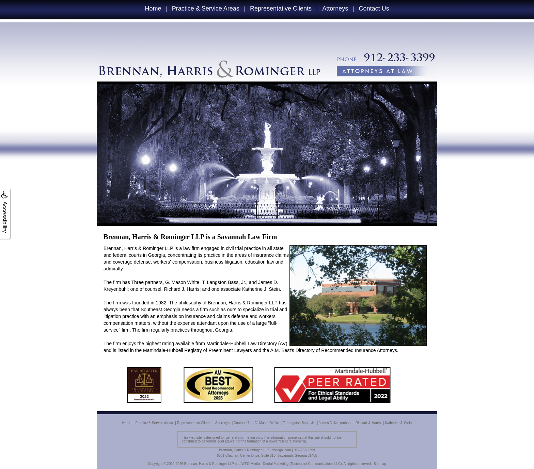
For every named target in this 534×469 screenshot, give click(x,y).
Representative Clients (281, 8)
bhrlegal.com (281, 450)
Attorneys (335, 8)
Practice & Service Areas (205, 8)
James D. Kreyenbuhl (335, 423)
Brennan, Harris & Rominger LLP (209, 464)
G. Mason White (267, 423)
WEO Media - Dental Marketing (264, 464)
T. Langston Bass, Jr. (299, 423)
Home (153, 8)
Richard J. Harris (368, 423)
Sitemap (380, 464)
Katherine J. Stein (398, 423)
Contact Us (374, 8)
